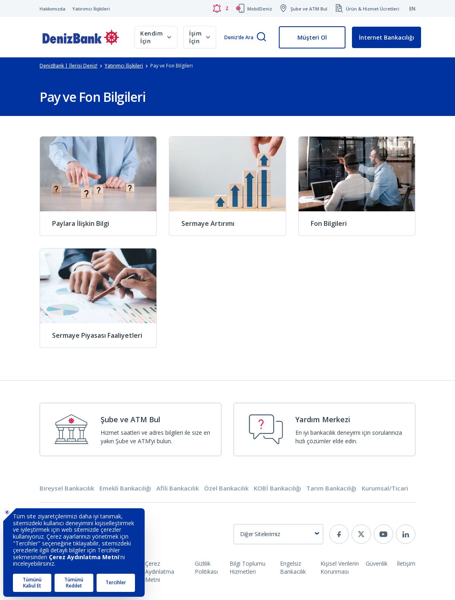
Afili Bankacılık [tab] (177, 488)
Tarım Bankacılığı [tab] (331, 488)
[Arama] (261, 37)
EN (412, 8)
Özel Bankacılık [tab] (226, 488)
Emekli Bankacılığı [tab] (125, 488)
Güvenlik (377, 563)
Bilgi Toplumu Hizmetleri (247, 567)
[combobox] (278, 534)
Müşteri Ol (312, 37)
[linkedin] (405, 534)
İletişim (406, 563)
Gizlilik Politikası (206, 567)
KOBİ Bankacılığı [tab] (277, 488)
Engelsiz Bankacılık (293, 567)
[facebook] (339, 534)
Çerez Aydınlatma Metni (159, 571)
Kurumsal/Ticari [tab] (385, 488)
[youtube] (383, 534)
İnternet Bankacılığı (386, 37)
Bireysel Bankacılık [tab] (67, 488)
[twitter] (361, 534)
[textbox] (278, 534)
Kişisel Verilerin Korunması (339, 567)
